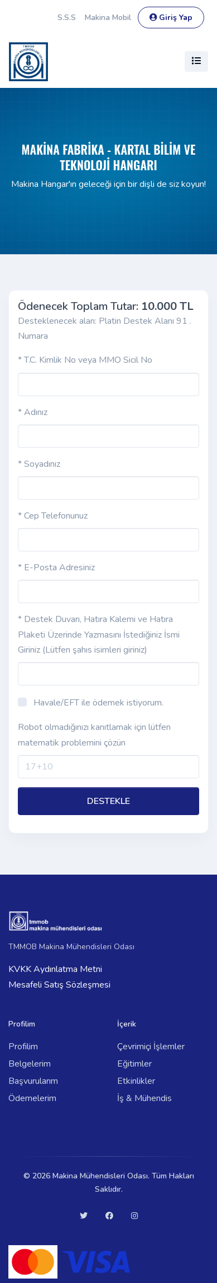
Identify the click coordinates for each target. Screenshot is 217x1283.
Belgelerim (29, 1064)
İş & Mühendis (144, 1098)
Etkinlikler (136, 1081)
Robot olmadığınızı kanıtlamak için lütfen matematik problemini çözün (94, 734)
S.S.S (66, 17)
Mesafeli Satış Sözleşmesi (59, 985)
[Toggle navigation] (196, 61)
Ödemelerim (32, 1098)
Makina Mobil (108, 17)
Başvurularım (33, 1081)
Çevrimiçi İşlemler (151, 1046)
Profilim (23, 1046)
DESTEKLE (108, 801)
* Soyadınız (39, 464)
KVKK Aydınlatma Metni (55, 969)
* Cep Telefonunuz (53, 516)
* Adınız (32, 412)
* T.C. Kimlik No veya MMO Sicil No (85, 360)
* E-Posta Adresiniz (56, 567)
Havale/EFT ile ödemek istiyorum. (98, 703)
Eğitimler (134, 1064)
